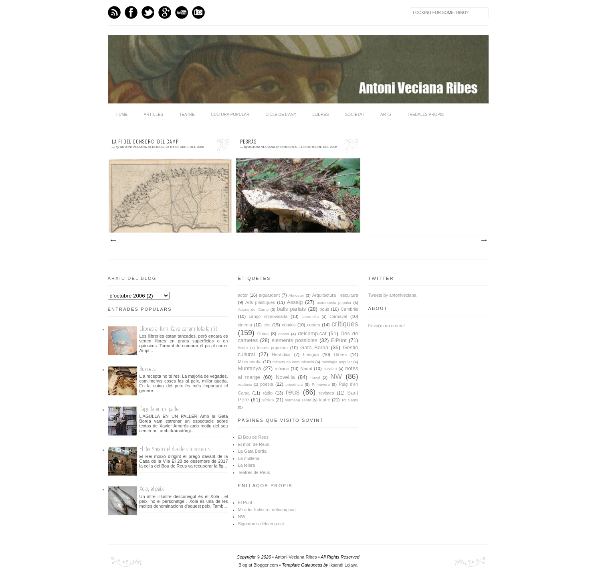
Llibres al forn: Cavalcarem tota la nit (178, 329)
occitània (245, 385)
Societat (355, 114)
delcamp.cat (312, 333)
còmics (288, 324)
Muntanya (249, 368)
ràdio (268, 393)
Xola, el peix (151, 489)
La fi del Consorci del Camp (145, 141)
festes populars (272, 347)
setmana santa (298, 400)
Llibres (320, 114)
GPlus (164, 12)
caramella (310, 316)
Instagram (198, 12)
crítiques (344, 324)
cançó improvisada (268, 316)
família (243, 348)
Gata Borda (314, 347)
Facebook (131, 12)
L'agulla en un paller (159, 409)
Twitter (147, 12)
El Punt (245, 502)
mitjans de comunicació (293, 362)
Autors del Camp (253, 309)
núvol (315, 377)
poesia (266, 384)
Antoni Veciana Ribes (296, 557)
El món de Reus (253, 444)
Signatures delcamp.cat (261, 523)
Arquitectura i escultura (335, 295)
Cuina (263, 333)
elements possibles (294, 340)
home (122, 114)
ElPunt (339, 340)
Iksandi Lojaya (343, 565)
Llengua (311, 354)
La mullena (249, 458)
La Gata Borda (252, 451)
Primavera (321, 384)
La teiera (246, 465)
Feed (114, 12)
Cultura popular (230, 114)
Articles (154, 114)
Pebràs (248, 141)
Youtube (181, 12)
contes (313, 324)
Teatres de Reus (254, 472)
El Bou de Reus (253, 437)
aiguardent (269, 295)
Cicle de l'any (280, 114)
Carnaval (338, 316)
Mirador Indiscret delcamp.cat (267, 509)
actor (243, 295)
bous (324, 309)
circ (267, 324)
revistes (326, 393)
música (282, 368)
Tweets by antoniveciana (392, 295)
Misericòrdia (250, 361)
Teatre (187, 114)
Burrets (147, 369)
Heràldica (281, 354)
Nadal (306, 368)
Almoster (296, 295)
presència (294, 384)
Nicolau (330, 368)
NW (336, 377)
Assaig (295, 302)
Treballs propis (425, 114)
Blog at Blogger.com (258, 565)
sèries (268, 399)
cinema (245, 324)
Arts (385, 114)
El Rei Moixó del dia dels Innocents (175, 449)
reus (292, 392)
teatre (324, 399)
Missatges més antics (483, 240)
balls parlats (291, 309)
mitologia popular (336, 362)
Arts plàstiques (260, 302)
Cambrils (349, 309)
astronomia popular (334, 302)
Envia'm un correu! (386, 325)
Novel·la (285, 377)
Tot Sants (349, 400)
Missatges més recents (113, 240)
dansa (283, 334)
